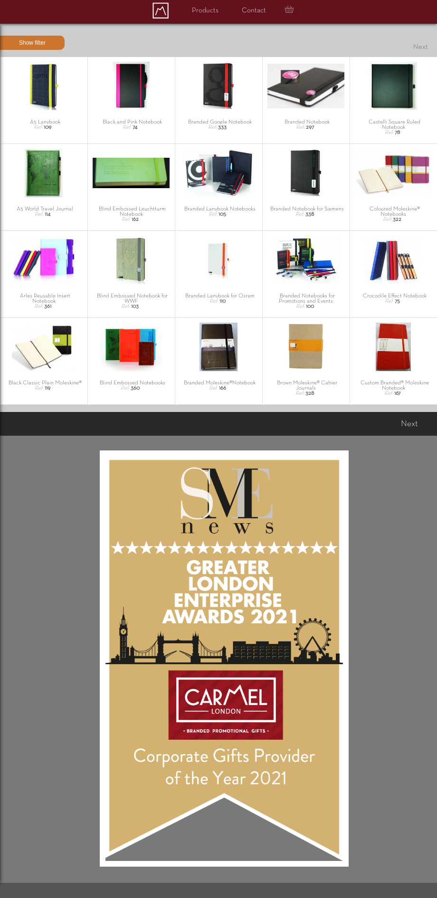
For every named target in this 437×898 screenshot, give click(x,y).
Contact (254, 10)
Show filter (32, 42)
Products (205, 10)
